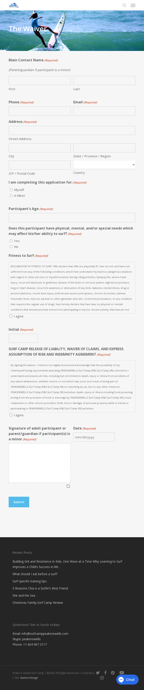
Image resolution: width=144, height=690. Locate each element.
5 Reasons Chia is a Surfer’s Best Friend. (41, 588)
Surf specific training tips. (30, 581)
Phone (21, 102)
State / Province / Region (92, 156)
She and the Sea (24, 595)
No (16, 246)
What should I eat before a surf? (35, 574)
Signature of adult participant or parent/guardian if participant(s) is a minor (39, 434)
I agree (19, 316)
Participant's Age (31, 209)
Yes (17, 241)
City (11, 156)
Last (76, 89)
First (12, 89)
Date (84, 428)
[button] (133, 5)
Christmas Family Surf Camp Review (38, 602)
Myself (19, 189)
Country (79, 172)
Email (85, 102)
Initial (21, 329)
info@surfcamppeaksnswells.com (45, 633)
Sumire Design (29, 678)
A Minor (19, 195)
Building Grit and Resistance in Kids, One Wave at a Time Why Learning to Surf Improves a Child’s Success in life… (67, 564)
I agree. (19, 415)
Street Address (20, 139)
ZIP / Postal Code (22, 173)
